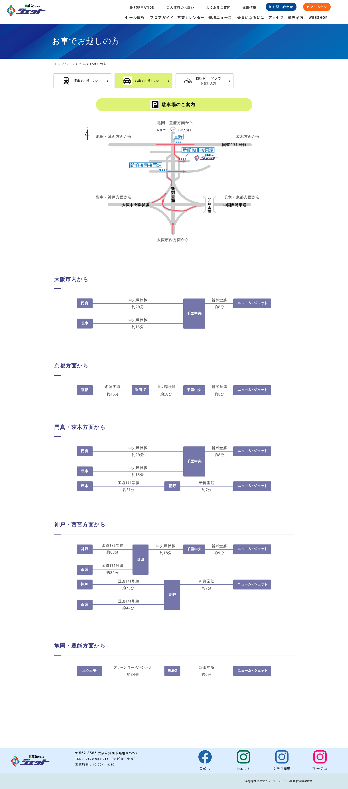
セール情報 (135, 18)
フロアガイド (162, 18)
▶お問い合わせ (281, 7)
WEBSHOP (318, 18)
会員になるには (251, 18)
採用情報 (249, 7)
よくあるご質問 (218, 7)
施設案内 (295, 18)
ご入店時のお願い (180, 7)
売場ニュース (220, 18)
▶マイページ (316, 7)
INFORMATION (142, 7)
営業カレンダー (191, 18)
